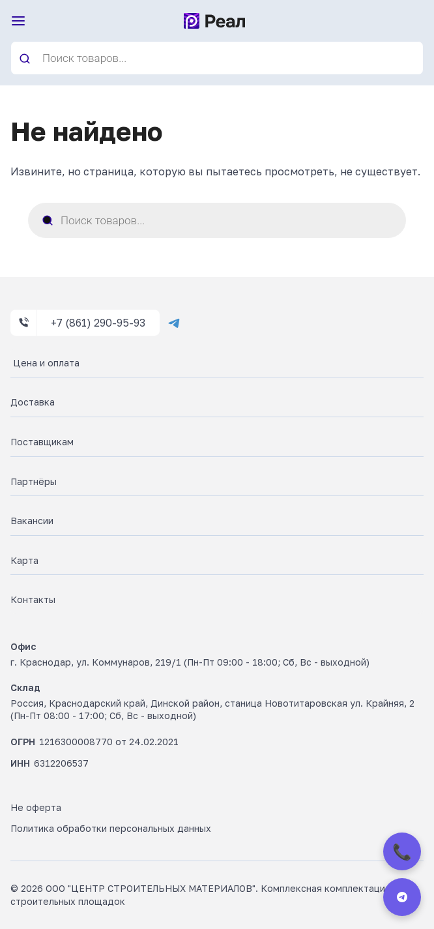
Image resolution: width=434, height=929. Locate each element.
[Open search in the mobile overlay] (217, 58)
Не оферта (35, 807)
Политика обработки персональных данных (110, 828)
